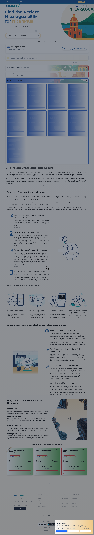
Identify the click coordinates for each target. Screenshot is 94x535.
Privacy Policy (76, 528)
